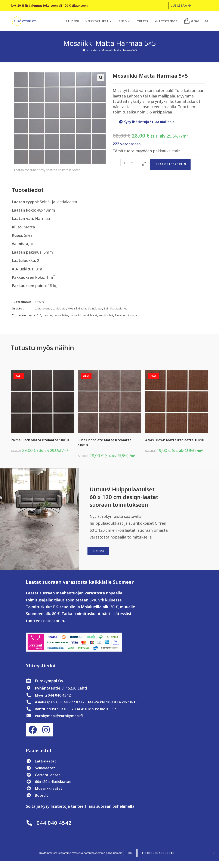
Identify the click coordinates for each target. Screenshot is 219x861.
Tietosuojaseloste (158, 853)
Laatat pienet (43, 308)
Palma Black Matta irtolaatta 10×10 (40, 440)
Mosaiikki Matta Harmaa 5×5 (119, 50)
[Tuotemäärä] (124, 162)
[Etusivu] (84, 50)
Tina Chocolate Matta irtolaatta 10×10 (104, 442)
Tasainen (121, 315)
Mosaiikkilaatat (77, 308)
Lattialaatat (59, 308)
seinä (102, 315)
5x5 (39, 315)
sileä (110, 315)
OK (131, 853)
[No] (214, 854)
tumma (132, 315)
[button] (100, 77)
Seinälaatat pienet (115, 308)
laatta (57, 315)
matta (73, 315)
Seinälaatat (95, 308)
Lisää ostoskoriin (170, 164)
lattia (65, 315)
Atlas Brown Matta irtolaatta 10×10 (174, 440)
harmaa (47, 315)
